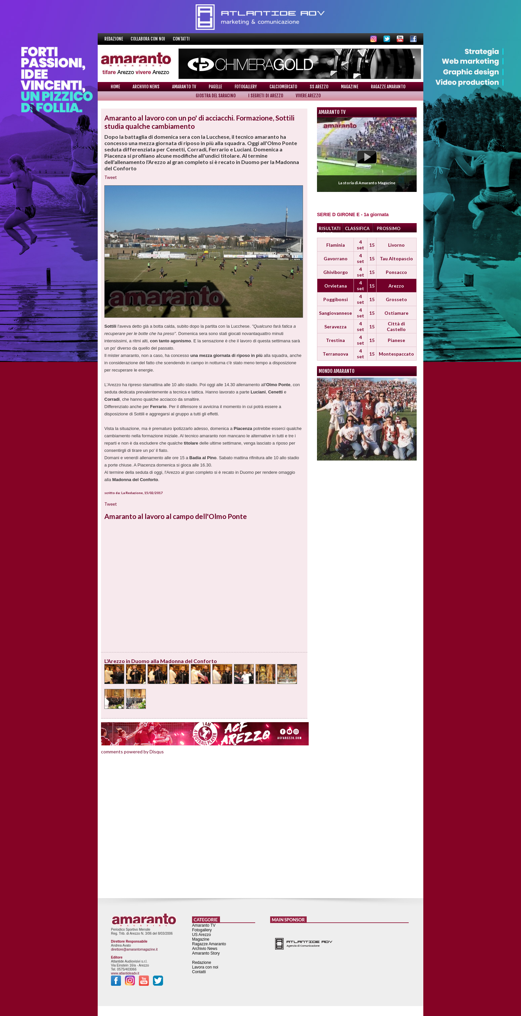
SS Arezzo (319, 86)
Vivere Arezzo (308, 95)
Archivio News (146, 86)
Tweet (110, 177)
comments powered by (132, 751)
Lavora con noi (205, 967)
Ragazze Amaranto (388, 86)
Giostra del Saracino (216, 95)
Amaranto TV (184, 86)
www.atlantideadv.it (125, 973)
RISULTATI (330, 228)
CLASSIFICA (357, 228)
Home (115, 86)
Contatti (181, 39)
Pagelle (215, 86)
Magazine (349, 86)
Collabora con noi (148, 39)
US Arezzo (201, 934)
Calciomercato (283, 86)
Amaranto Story (206, 953)
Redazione (114, 39)
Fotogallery (246, 86)
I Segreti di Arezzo (265, 95)
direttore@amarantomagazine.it (134, 949)
